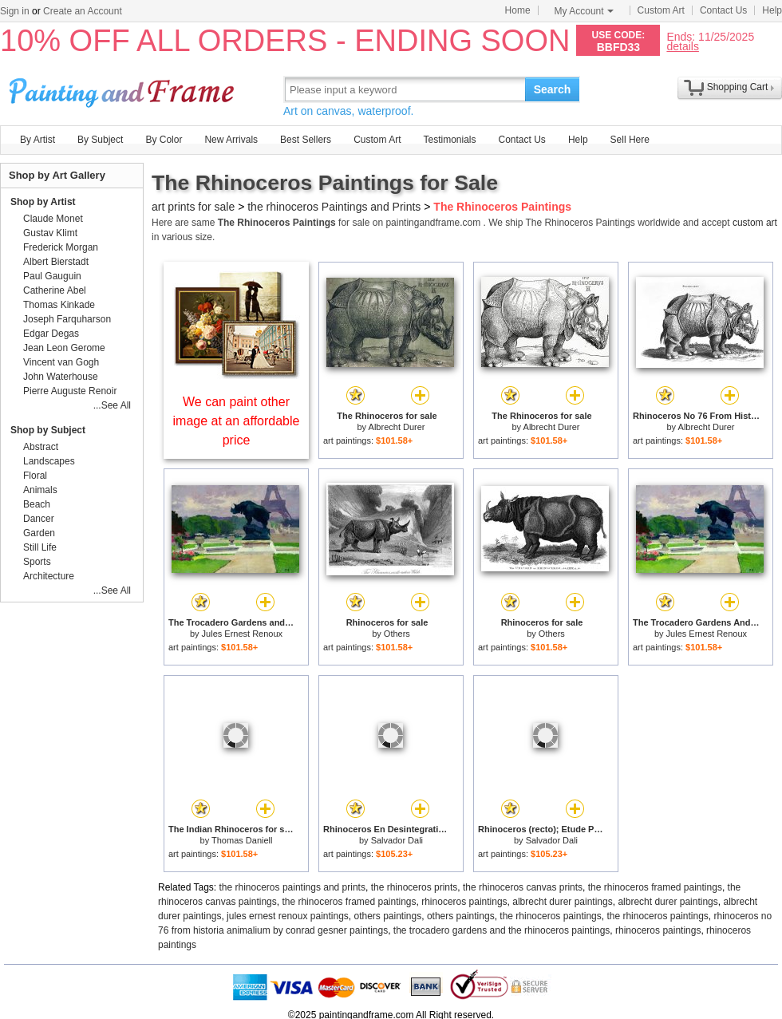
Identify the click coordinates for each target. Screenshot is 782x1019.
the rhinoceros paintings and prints (292, 887)
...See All (112, 405)
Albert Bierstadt (56, 261)
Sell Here (630, 139)
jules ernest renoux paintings (288, 916)
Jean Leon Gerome (64, 347)
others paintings (388, 916)
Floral (35, 475)
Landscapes (49, 461)
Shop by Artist (43, 201)
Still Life (40, 547)
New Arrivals (231, 139)
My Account (584, 11)
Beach (36, 504)
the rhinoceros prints (414, 887)
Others (397, 633)
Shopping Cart (737, 87)
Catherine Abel (54, 290)
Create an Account (82, 11)
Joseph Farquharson (67, 319)
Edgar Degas (51, 333)
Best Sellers (305, 139)
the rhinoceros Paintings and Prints (334, 206)
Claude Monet (53, 218)
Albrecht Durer (397, 427)
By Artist (37, 139)
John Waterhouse (60, 376)
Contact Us (723, 10)
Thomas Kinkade (59, 304)
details (682, 46)
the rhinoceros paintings (550, 916)
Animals (40, 490)
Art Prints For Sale (123, 89)
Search (552, 89)
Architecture (48, 576)
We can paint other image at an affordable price (236, 421)
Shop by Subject (47, 430)
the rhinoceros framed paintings (655, 887)
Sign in (15, 11)
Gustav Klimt (50, 233)
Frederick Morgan (60, 247)
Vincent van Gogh (61, 362)
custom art (755, 222)
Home (518, 10)
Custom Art (661, 10)
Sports (37, 561)
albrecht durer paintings (562, 901)
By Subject (100, 139)
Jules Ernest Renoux (242, 633)
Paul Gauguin (52, 276)
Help (772, 10)
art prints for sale (193, 206)
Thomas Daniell (241, 840)
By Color (163, 139)
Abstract (40, 446)
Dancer (38, 518)
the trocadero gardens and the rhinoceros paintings (501, 930)
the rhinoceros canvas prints (523, 887)
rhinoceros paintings (464, 901)
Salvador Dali (397, 840)
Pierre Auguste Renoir (70, 391)
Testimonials (449, 139)
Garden (39, 533)
